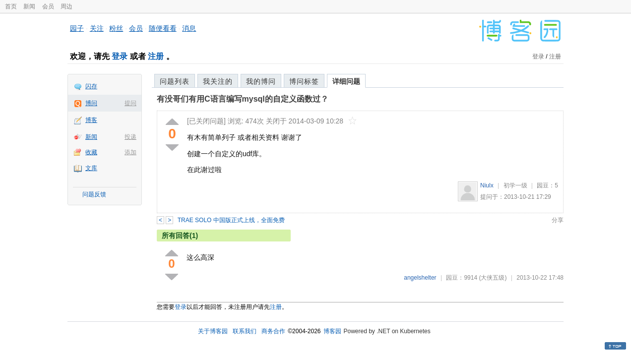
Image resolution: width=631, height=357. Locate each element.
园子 (77, 28)
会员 (48, 6)
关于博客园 (213, 331)
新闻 (29, 6)
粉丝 (116, 28)
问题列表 (174, 81)
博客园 (332, 331)
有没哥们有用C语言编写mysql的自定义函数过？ (242, 99)
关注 (97, 28)
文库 (91, 168)
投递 (130, 136)
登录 (119, 56)
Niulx (487, 185)
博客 (91, 120)
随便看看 (163, 28)
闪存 (91, 86)
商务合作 (273, 331)
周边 (66, 6)
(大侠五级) (492, 277)
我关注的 (218, 81)
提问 (130, 103)
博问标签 (304, 81)
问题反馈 (94, 194)
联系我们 (244, 331)
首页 (11, 6)
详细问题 (346, 81)
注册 (156, 56)
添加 (130, 152)
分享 (558, 220)
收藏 (91, 152)
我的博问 (261, 81)
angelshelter (420, 277)
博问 (91, 103)
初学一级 (515, 185)
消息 (189, 28)
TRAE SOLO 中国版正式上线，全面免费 (231, 220)
